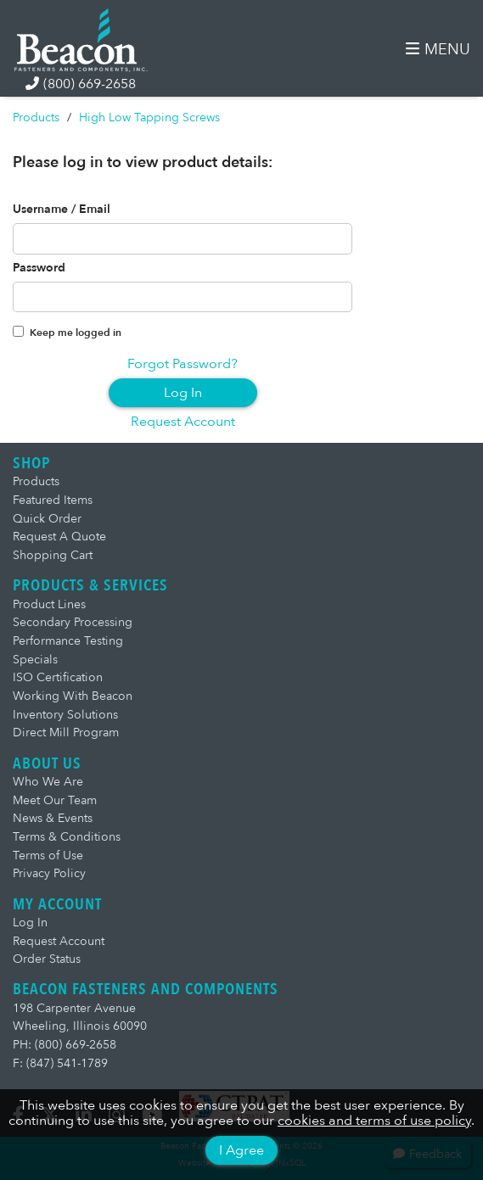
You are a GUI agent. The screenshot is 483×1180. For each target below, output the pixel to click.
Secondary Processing (72, 622)
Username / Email (61, 209)
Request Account (183, 421)
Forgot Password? (182, 364)
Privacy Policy (49, 873)
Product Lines (49, 604)
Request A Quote (59, 536)
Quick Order (47, 519)
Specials (35, 660)
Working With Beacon (72, 696)
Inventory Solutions (65, 715)
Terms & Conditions (67, 837)
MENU (438, 50)
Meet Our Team (55, 800)
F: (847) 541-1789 (60, 1063)
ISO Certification (58, 677)
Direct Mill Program (66, 732)
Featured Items (53, 500)
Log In (183, 392)
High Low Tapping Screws (149, 117)
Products (36, 117)
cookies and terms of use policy (374, 1120)
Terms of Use (48, 855)
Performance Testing (68, 641)
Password (39, 268)
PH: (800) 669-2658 (64, 1045)
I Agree (241, 1150)
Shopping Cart (53, 555)
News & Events (53, 818)
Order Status (47, 959)
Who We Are (48, 782)
